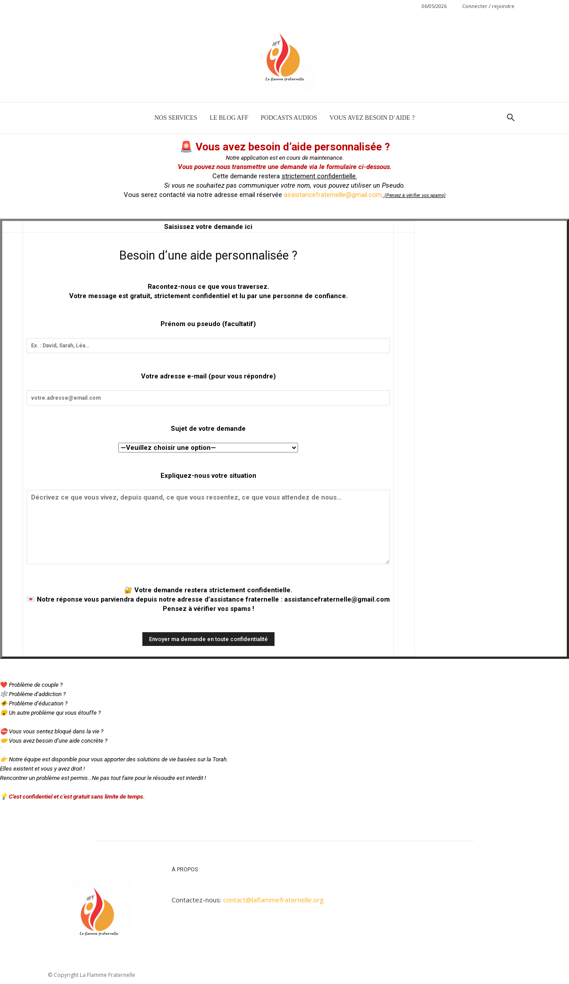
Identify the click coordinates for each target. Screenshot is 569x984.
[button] (511, 118)
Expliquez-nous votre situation (208, 476)
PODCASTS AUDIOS (289, 117)
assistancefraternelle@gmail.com (333, 195)
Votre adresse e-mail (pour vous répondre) (208, 376)
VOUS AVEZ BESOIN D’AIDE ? (372, 117)
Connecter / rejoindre (488, 6)
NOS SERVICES (175, 117)
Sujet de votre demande (208, 429)
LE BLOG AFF (229, 117)
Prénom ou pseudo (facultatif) (208, 324)
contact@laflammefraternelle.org (273, 899)
